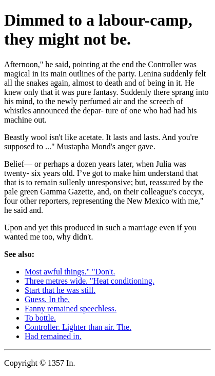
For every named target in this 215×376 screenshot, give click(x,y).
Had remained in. (53, 336)
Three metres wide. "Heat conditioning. (89, 280)
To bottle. (40, 317)
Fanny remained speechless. (70, 308)
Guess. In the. (47, 299)
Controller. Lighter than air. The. (78, 327)
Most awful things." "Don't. (70, 271)
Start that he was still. (60, 290)
